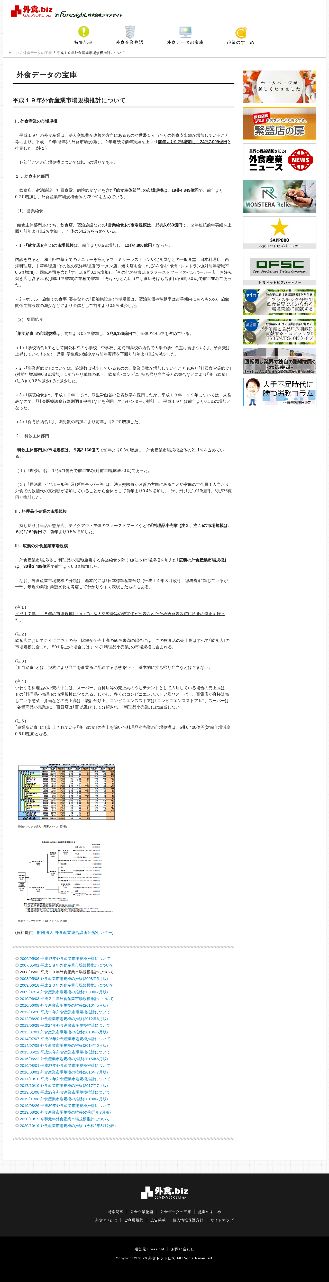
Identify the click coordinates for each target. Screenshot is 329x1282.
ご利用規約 (133, 1220)
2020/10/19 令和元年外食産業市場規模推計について (65, 1119)
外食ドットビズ (161, 1258)
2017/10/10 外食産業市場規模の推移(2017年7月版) (64, 1085)
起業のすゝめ (241, 42)
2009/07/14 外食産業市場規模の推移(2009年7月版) (64, 992)
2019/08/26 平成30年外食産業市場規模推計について (65, 1105)
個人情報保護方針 (188, 1220)
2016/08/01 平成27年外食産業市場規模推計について (65, 1065)
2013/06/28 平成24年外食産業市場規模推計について (65, 1025)
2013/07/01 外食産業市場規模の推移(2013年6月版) (64, 1032)
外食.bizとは (106, 1220)
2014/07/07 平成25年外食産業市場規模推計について (65, 1038)
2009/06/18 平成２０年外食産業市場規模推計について (67, 985)
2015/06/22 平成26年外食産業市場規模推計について (65, 1052)
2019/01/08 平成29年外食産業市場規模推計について (65, 1092)
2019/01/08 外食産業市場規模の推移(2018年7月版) (64, 1099)
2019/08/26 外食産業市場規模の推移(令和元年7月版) (65, 1112)
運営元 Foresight (149, 1249)
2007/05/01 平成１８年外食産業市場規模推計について (67, 965)
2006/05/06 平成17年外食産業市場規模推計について (65, 958)
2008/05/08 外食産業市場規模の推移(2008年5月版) (64, 978)
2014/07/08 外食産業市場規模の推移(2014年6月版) (64, 1045)
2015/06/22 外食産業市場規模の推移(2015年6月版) (64, 1059)
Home (14, 53)
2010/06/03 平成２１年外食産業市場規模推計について (67, 998)
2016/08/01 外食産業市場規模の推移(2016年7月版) (64, 1072)
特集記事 (83, 42)
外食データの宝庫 (185, 42)
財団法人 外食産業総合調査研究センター (74, 932)
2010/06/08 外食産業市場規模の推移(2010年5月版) (64, 1005)
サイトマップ (222, 1220)
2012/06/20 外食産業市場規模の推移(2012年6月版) (64, 1018)
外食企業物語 (130, 42)
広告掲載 (158, 1220)
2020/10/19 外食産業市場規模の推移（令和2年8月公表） (69, 1125)
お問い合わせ (182, 1249)
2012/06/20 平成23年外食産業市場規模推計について (65, 1012)
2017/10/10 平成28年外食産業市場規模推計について (65, 1079)
